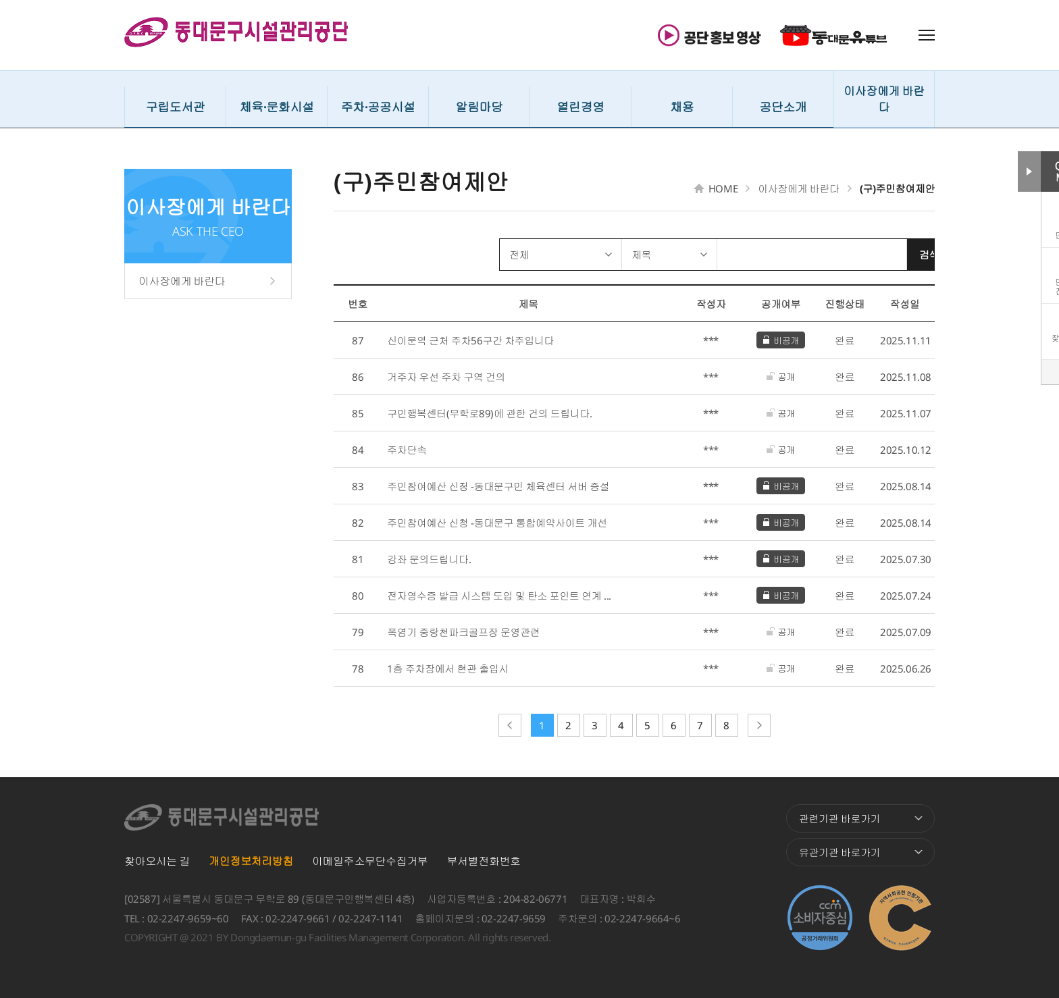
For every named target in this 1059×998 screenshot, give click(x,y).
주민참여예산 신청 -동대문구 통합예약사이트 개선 (497, 522)
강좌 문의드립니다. (429, 559)
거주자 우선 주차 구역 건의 (446, 377)
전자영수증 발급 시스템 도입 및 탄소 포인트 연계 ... (499, 595)
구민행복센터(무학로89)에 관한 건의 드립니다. (489, 413)
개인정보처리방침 (251, 860)
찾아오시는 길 (157, 860)
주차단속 (406, 449)
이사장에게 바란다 (181, 280)
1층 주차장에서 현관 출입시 (448, 668)
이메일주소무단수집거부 (370, 860)
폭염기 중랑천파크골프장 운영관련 (463, 632)
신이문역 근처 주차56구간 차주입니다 (470, 340)
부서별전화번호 (484, 860)
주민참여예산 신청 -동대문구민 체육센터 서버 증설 (498, 486)
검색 (909, 254)
